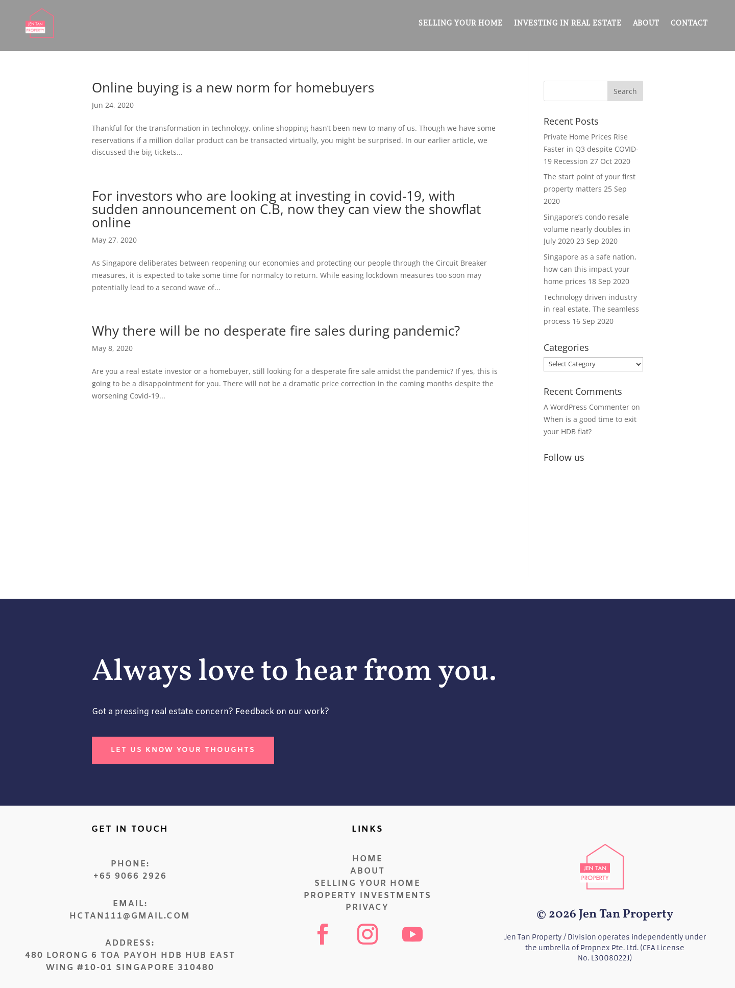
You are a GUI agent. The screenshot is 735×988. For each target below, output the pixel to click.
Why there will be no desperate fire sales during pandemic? (276, 330)
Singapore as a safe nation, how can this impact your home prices (590, 269)
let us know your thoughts (183, 750)
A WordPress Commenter (586, 407)
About (646, 22)
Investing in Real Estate (568, 22)
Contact (689, 22)
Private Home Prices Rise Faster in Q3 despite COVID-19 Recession (591, 149)
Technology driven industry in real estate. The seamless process (591, 309)
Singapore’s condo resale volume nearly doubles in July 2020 (587, 229)
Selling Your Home (461, 22)
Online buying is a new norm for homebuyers (233, 87)
